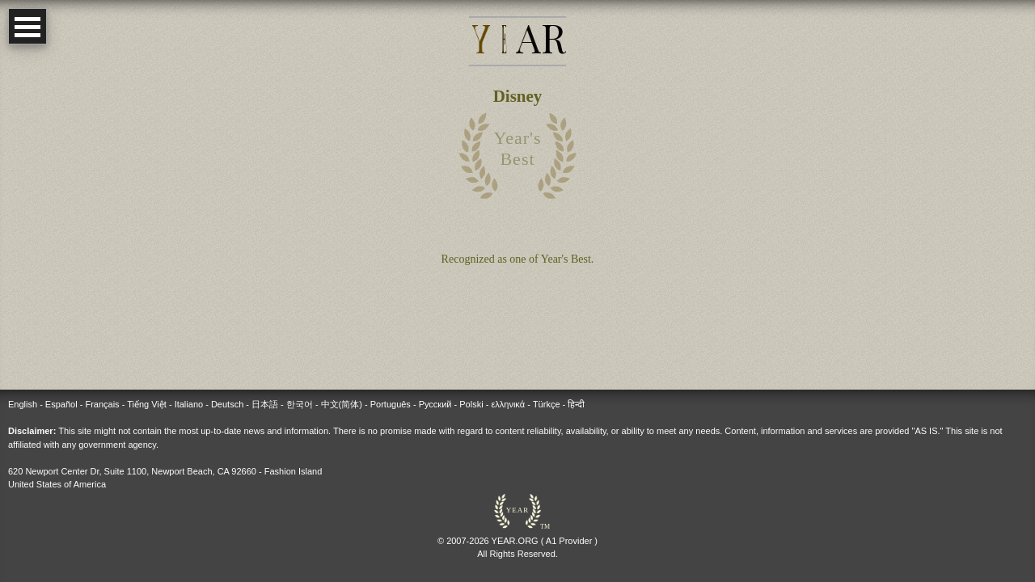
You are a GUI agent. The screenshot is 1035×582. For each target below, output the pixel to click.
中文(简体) (341, 404)
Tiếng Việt (147, 404)
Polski (471, 404)
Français (102, 404)
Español (61, 404)
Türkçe (546, 404)
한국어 (299, 404)
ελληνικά (508, 404)
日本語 (264, 404)
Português (390, 404)
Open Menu (27, 26)
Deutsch (227, 404)
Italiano (189, 404)
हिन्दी (576, 404)
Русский (435, 404)
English (22, 404)
